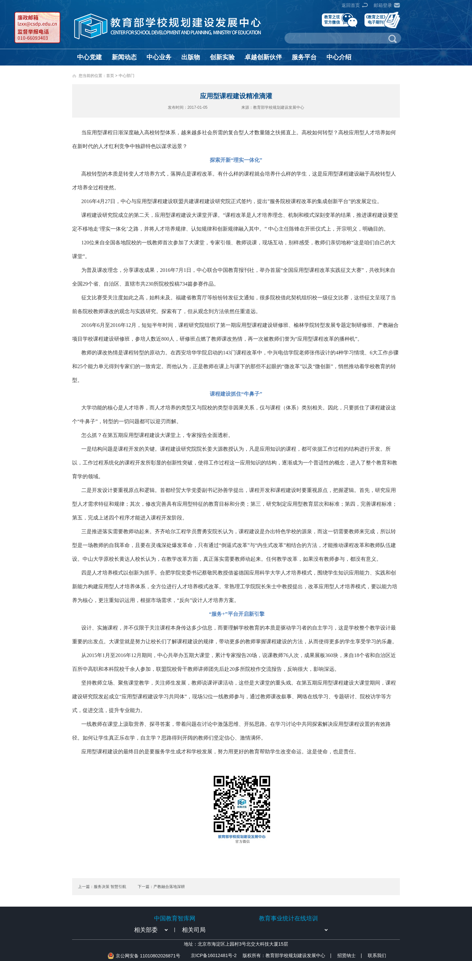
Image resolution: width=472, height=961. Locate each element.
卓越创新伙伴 (263, 57)
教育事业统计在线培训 (288, 918)
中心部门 (126, 75)
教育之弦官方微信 (332, 19)
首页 (110, 75)
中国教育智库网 (174, 918)
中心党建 (89, 57)
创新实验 (222, 57)
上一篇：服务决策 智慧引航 (102, 886)
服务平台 (304, 57)
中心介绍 (338, 57)
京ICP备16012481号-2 (214, 955)
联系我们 (377, 955)
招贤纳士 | (349, 955)
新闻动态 (124, 57)
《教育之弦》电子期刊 (375, 19)
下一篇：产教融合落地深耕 (161, 886)
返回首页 (351, 5)
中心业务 (159, 57)
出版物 (190, 57)
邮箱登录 (383, 5)
